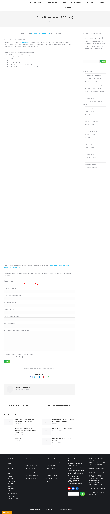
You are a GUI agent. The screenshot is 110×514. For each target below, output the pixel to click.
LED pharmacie (26, 42)
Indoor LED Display (89, 111)
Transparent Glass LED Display (92, 141)
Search (85, 58)
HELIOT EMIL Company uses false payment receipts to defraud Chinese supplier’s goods (25, 430)
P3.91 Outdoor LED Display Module (62, 428)
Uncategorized (32, 368)
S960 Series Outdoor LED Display (93, 88)
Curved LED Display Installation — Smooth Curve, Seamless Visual (97, 489)
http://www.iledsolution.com (22, 389)
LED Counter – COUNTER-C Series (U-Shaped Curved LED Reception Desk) (94, 47)
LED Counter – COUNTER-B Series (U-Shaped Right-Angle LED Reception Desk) (95, 42)
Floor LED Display (89, 144)
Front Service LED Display (91, 131)
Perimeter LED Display (90, 134)
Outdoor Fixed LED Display (91, 121)
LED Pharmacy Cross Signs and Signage (61, 439)
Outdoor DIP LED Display (91, 118)
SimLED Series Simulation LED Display (94, 95)
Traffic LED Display (89, 147)
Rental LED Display (89, 124)
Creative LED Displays (90, 164)
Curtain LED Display (90, 128)
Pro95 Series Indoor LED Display (93, 75)
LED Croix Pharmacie (40, 34)
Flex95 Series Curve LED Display (93, 78)
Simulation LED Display (90, 157)
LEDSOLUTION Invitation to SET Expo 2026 (97, 459)
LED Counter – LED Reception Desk (92, 33)
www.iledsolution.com (77, 485)
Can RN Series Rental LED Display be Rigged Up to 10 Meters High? (25, 420)
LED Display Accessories (91, 167)
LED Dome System (89, 98)
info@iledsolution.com (76, 483)
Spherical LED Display (90, 151)
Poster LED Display (89, 137)
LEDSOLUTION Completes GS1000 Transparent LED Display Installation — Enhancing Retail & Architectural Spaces (97, 478)
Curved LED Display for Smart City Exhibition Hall (97, 493)
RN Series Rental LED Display (92, 81)
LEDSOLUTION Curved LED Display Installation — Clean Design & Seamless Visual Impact (97, 484)
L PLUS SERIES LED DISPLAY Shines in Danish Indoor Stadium (63, 420)
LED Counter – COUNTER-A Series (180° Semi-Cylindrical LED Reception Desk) (95, 37)
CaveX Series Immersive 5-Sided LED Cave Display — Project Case (97, 471)
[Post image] (8, 422)
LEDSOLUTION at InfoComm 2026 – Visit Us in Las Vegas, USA (97, 463)
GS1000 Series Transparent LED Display (94, 91)
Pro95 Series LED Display (12, 462)
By (41, 368)
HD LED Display (89, 108)
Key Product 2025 (87, 71)
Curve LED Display (89, 114)
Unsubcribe (18, 438)
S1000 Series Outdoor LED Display (93, 85)
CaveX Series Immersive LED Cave (93, 101)
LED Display (86, 104)
